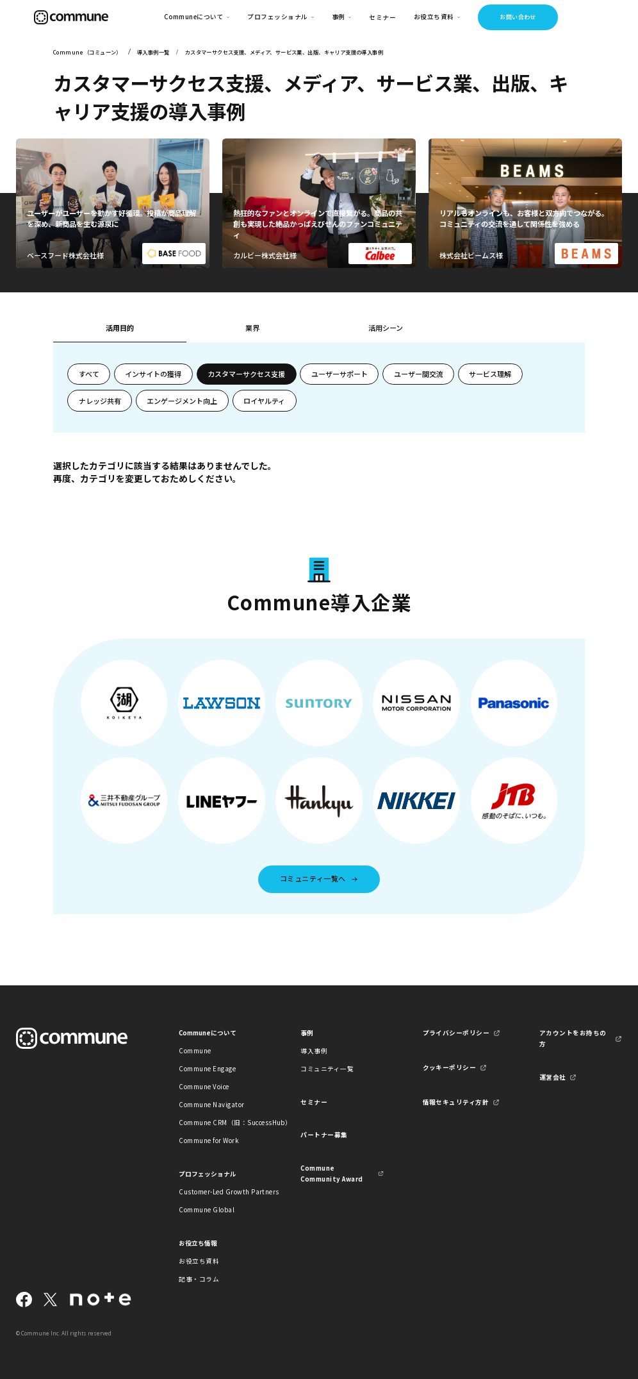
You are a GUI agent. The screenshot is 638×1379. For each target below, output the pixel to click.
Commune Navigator (211, 1104)
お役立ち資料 (199, 1261)
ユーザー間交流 (418, 374)
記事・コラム (199, 1279)
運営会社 (552, 1077)
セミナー (382, 17)
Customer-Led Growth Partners (220, 1191)
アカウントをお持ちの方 (573, 1038)
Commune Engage (207, 1068)
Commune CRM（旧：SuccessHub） (220, 1122)
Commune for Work (209, 1140)
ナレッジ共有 (100, 401)
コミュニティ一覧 (327, 1068)
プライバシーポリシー (456, 1032)
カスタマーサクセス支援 (246, 374)
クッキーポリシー (450, 1067)
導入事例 (313, 1050)
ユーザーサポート (339, 374)
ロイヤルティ (264, 401)
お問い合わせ (518, 17)
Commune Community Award (331, 1173)
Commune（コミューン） (87, 52)
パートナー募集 (323, 1134)
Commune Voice (204, 1086)
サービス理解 (490, 374)
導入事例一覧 (153, 52)
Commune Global (206, 1209)
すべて (89, 374)
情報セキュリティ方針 (456, 1102)
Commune (195, 1050)
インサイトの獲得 (153, 374)
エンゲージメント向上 (182, 401)
